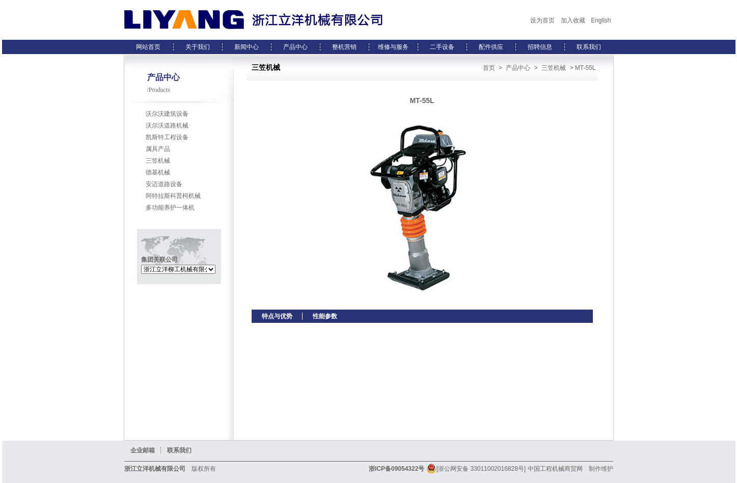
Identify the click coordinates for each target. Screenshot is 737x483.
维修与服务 (393, 46)
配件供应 (491, 46)
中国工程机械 (546, 468)
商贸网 (573, 468)
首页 (489, 67)
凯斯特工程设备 (167, 137)
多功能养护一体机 (170, 207)
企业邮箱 (142, 450)
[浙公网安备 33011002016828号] (476, 468)
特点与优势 (277, 316)
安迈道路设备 (164, 184)
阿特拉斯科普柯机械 (173, 195)
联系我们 (589, 46)
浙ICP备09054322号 (396, 468)
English (601, 20)
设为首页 (542, 20)
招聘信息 (540, 46)
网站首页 (148, 46)
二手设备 (442, 46)
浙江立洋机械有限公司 (154, 468)
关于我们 (197, 46)
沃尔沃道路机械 (167, 125)
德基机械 (158, 172)
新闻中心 (246, 46)
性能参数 (325, 316)
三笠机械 (158, 160)
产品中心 (295, 46)
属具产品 (158, 148)
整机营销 (344, 46)
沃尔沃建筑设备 (167, 113)
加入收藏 (573, 20)
